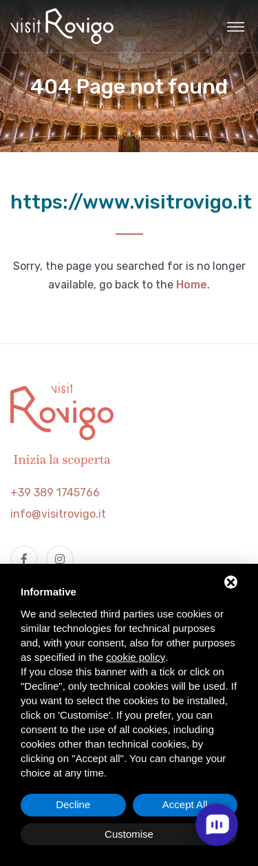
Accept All (185, 804)
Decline (73, 804)
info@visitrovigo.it (58, 513)
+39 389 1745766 (55, 492)
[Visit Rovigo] (62, 26)
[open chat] (216, 824)
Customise (129, 834)
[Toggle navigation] (236, 26)
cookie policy (135, 657)
